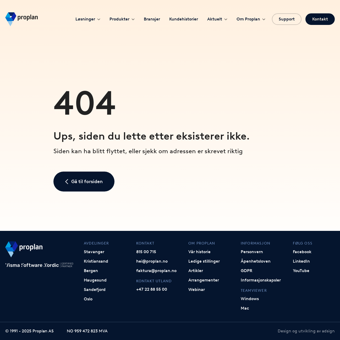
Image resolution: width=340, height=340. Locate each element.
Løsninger (87, 19)
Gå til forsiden (84, 181)
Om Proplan (251, 19)
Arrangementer (203, 280)
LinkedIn (301, 261)
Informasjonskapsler (261, 280)
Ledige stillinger (204, 261)
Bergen (91, 270)
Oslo (88, 298)
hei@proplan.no (152, 261)
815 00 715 (146, 251)
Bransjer (152, 19)
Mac (245, 308)
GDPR (246, 270)
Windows (250, 298)
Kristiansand (96, 261)
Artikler (195, 270)
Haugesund (95, 280)
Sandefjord (95, 289)
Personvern (252, 251)
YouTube (301, 270)
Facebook (302, 251)
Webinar (196, 289)
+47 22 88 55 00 (151, 289)
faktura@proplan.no (156, 270)
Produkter (122, 19)
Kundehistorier (183, 19)
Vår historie (199, 251)
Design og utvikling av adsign (306, 330)
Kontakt (320, 19)
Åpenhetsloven (256, 261)
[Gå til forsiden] (21, 19)
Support (287, 19)
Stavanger (94, 251)
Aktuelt (217, 19)
